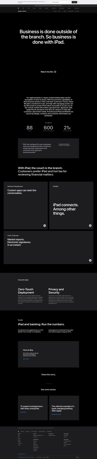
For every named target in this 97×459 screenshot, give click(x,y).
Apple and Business (51, 435)
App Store (35, 450)
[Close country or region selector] (78, 2)
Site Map (47, 457)
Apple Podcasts (36, 447)
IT (61, 11)
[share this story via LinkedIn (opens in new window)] (43, 379)
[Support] (69, 8)
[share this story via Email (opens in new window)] (50, 379)
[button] (60, 2)
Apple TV (34, 442)
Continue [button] (74, 2)
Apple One (35, 441)
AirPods (19, 441)
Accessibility (66, 435)
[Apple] (18, 8)
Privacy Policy (38, 457)
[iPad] (28, 8)
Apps (59, 11)
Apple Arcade (35, 445)
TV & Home (20, 443)
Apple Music (35, 444)
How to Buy (77, 11)
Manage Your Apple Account (38, 435)
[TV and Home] (53, 8)
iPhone (19, 438)
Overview (55, 11)
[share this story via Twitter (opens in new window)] (46, 379)
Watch (19, 440)
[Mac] (23, 8)
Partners (65, 11)
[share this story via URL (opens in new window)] (54, 379)
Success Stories (71, 11)
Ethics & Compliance (67, 444)
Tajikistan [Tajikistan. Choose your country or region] (77, 457)
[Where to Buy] (77, 8)
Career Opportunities (67, 441)
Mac (18, 435)
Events (65, 445)
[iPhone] (34, 8)
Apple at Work (22, 11)
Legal (43, 457)
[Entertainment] (62, 8)
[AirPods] (46, 8)
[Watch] (40, 8)
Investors (65, 442)
